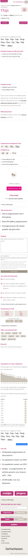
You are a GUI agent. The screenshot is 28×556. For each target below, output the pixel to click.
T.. (2, 146)
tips (3, 541)
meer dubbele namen (8, 90)
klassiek (14, 333)
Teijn (12, 39)
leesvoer (4, 538)
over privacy (5, 543)
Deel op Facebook (22, 444)
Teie (2, 39)
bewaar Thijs (5, 18)
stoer (17, 336)
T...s (14, 153)
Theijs (22, 39)
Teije (7, 39)
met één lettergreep (8, 162)
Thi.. (12, 146)
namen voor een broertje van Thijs (12, 54)
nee (18, 321)
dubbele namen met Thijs (9, 87)
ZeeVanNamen (18, 2)
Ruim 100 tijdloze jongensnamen (14, 221)
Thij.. (18, 146)
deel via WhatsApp (7, 204)
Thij (12, 42)
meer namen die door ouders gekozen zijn (14, 304)
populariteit (23, 23)
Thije (17, 42)
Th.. (6, 146)
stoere (5, 15)
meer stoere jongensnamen (10, 164)
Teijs (16, 39)
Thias (3, 42)
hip (2, 333)
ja (9, 321)
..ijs (2, 153)
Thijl (22, 42)
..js (7, 153)
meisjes (7, 493)
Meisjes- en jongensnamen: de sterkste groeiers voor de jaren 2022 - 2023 (14, 472)
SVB (4, 424)
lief (20, 333)
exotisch (8, 333)
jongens (21, 493)
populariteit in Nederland (9, 325)
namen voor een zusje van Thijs (11, 56)
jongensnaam (15, 5)
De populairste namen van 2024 (14, 460)
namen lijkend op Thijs (8, 159)
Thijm (3, 45)
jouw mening (6, 536)
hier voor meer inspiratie (16, 198)
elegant (3, 339)
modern (4, 336)
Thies (8, 42)
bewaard (4, 1)
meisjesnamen (6, 529)
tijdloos (23, 336)
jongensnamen (6, 531)
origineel (11, 336)
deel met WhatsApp (8, 500)
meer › (10, 45)
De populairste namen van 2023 (14, 464)
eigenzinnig (11, 339)
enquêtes (4, 23)
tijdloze (11, 15)
